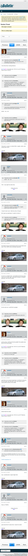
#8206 (25, 57)
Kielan (8, 166)
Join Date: (9, 54)
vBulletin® (20, 553)
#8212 (25, 273)
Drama (8, 49)
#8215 (25, 378)
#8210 (25, 202)
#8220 (25, 522)
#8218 (25, 472)
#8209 (25, 175)
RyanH (8, 438)
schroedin (9, 93)
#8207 (25, 100)
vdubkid (9, 136)
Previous (5, 45)
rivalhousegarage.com (6, 459)
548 (12, 45)
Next (24, 45)
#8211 (25, 243)
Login (25, 0)
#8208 (25, 144)
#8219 (25, 502)
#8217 (25, 446)
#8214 (25, 339)
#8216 (25, 409)
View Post (18, 103)
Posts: (18, 54)
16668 (18, 45)
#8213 (25, 305)
